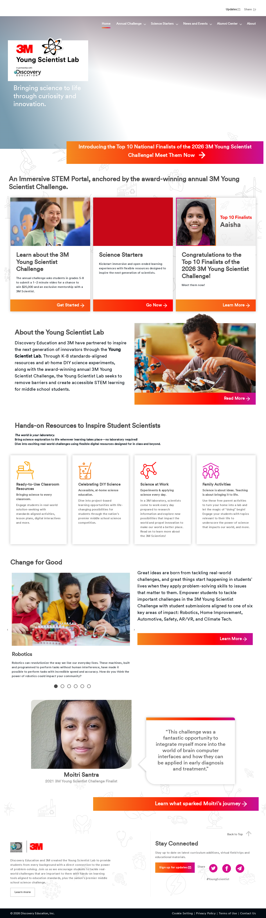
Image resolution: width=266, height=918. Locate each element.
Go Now (156, 305)
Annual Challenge (130, 24)
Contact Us (248, 913)
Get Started (70, 305)
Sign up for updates (175, 867)
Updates (233, 9)
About (251, 23)
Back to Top (241, 833)
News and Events (197, 24)
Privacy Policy (206, 913)
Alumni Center (229, 24)
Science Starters (164, 24)
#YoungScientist (218, 879)
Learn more (23, 892)
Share (250, 9)
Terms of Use (228, 913)
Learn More (236, 305)
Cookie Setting (182, 913)
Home (106, 23)
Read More (237, 399)
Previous (7, 629)
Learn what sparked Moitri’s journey (201, 804)
